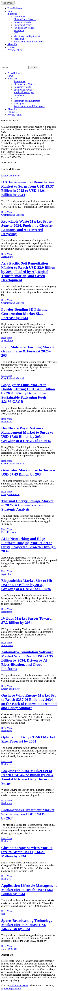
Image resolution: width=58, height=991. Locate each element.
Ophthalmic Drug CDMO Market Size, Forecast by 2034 (28, 739)
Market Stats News (18, 985)
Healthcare (19, 30)
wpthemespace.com (11, 988)
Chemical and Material (25, 19)
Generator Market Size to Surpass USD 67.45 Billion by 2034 (28, 472)
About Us (12, 44)
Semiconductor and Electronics (29, 41)
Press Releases (14, 8)
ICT (16, 33)
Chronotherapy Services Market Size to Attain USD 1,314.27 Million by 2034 (27, 852)
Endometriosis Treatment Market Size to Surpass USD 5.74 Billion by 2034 (27, 814)
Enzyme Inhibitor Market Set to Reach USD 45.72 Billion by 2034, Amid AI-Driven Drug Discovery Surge (27, 777)
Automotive (19, 16)
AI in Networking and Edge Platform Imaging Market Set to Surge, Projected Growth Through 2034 (28, 545)
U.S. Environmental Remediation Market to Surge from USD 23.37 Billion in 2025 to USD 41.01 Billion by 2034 (27, 188)
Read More (6, 212)
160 (10, 949)
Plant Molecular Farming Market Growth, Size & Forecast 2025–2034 (27, 351)
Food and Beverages (24, 27)
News (10, 11)
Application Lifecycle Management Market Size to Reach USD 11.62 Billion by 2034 (29, 889)
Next (14, 949)
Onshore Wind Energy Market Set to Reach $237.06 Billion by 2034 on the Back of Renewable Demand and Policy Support (29, 701)
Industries (12, 13)
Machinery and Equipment (27, 36)
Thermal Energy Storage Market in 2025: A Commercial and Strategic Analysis (27, 505)
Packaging (19, 38)
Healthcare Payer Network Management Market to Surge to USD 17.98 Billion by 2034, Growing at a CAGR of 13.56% (27, 434)
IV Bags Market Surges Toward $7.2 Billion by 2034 (26, 620)
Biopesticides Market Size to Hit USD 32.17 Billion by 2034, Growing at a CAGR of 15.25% (26, 585)
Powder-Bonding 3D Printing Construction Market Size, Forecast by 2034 (24, 313)
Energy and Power (23, 25)
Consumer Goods (22, 22)
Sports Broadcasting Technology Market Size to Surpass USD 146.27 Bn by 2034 (26, 925)
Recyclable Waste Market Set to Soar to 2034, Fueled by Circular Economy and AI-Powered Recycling (27, 227)
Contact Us (13, 47)
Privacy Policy (14, 50)
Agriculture (7, 256)
